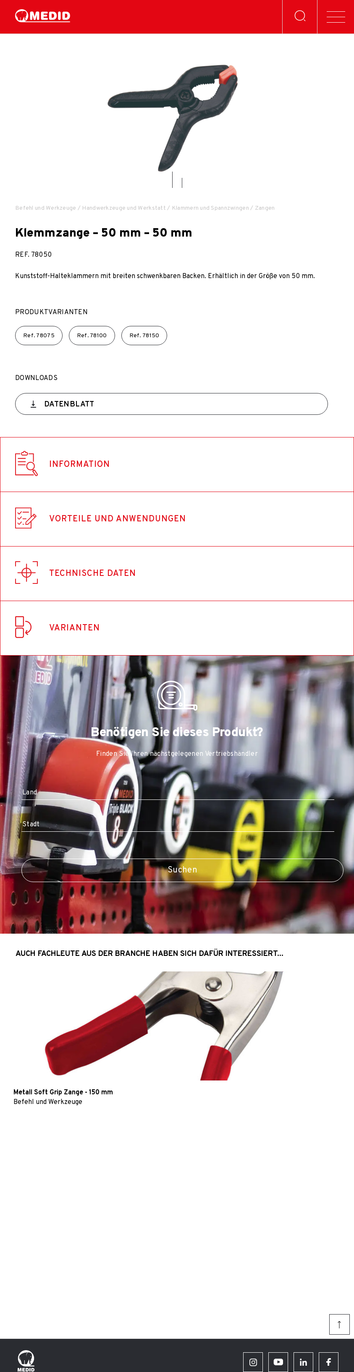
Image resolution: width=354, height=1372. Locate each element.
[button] (172, 180)
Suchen (182, 870)
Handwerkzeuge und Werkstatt (124, 208)
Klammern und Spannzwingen (210, 208)
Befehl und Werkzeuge (45, 208)
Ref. (39, 335)
